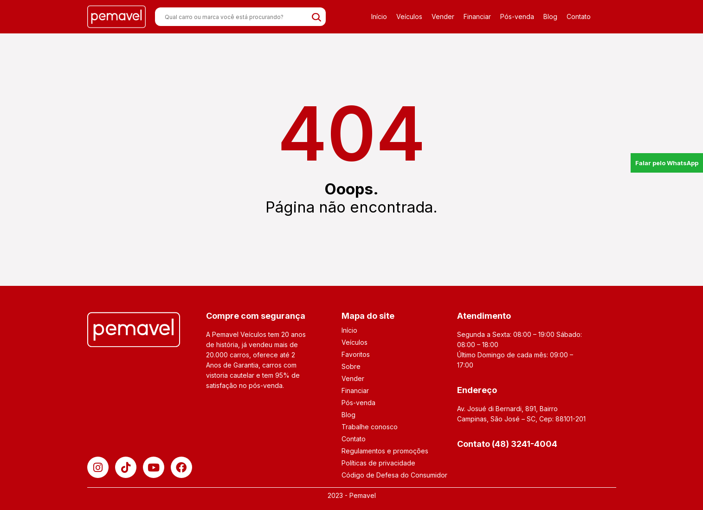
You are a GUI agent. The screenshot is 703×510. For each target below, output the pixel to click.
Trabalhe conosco (370, 427)
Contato (579, 16)
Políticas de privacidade (378, 463)
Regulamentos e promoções (385, 451)
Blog (550, 16)
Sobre (351, 366)
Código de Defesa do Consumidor (394, 475)
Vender (443, 16)
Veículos (409, 16)
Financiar (477, 16)
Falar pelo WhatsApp (666, 163)
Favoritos (356, 354)
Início (379, 16)
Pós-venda (517, 16)
